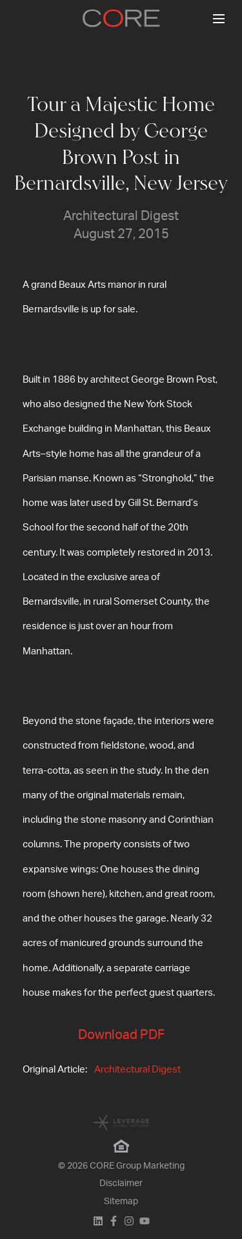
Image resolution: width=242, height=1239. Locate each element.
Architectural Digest (137, 1069)
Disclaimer (121, 1183)
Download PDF (121, 1035)
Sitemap (121, 1201)
